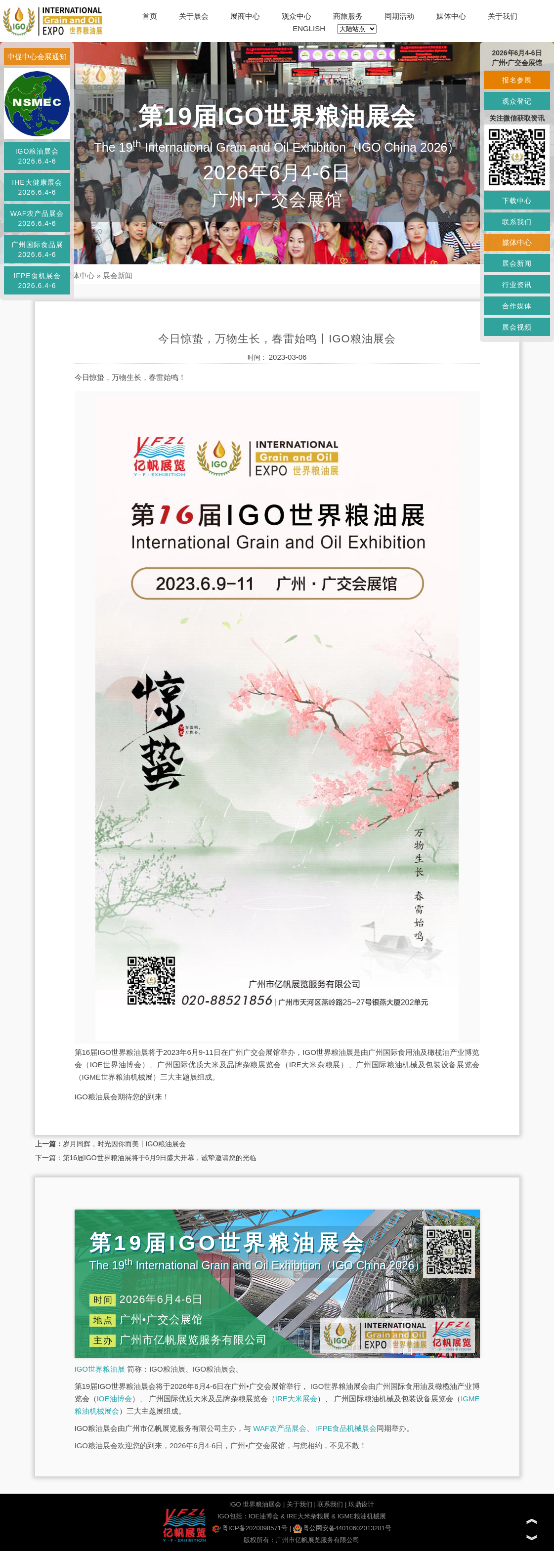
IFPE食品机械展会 (346, 1428)
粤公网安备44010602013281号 (342, 1528)
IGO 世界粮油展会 (255, 1504)
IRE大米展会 (296, 1398)
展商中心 (245, 16)
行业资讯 (517, 285)
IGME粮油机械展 (362, 1516)
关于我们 (502, 16)
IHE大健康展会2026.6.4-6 (37, 187)
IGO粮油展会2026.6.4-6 (37, 156)
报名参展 (517, 80)
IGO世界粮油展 (100, 1369)
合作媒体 (517, 306)
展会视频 (517, 327)
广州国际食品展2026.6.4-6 (37, 249)
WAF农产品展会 (279, 1428)
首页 (149, 16)
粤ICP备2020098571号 (250, 1528)
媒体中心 (451, 16)
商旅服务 (348, 16)
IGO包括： (233, 1516)
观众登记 (517, 101)
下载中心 (517, 201)
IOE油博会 (114, 1398)
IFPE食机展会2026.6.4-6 (36, 281)
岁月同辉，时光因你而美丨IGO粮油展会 (124, 1144)
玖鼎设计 (361, 1504)
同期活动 (399, 16)
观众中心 (296, 16)
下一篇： (49, 1158)
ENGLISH (309, 28)
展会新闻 (117, 275)
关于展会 (194, 16)
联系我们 (330, 1504)
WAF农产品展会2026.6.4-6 (37, 218)
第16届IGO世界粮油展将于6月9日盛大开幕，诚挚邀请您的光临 (160, 1158)
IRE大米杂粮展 (308, 1516)
